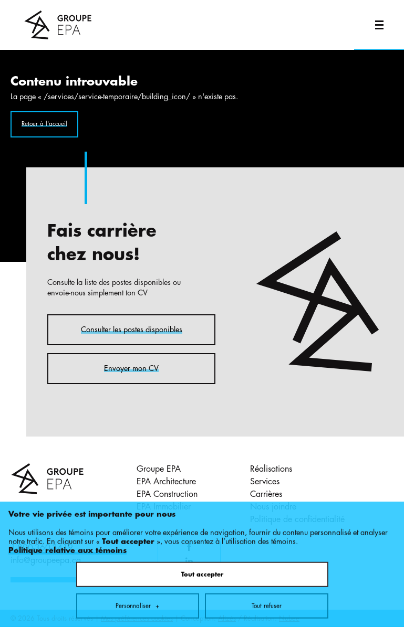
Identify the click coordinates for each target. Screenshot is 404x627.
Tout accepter (202, 555)
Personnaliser (138, 587)
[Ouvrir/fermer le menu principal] (379, 25)
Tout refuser (267, 587)
